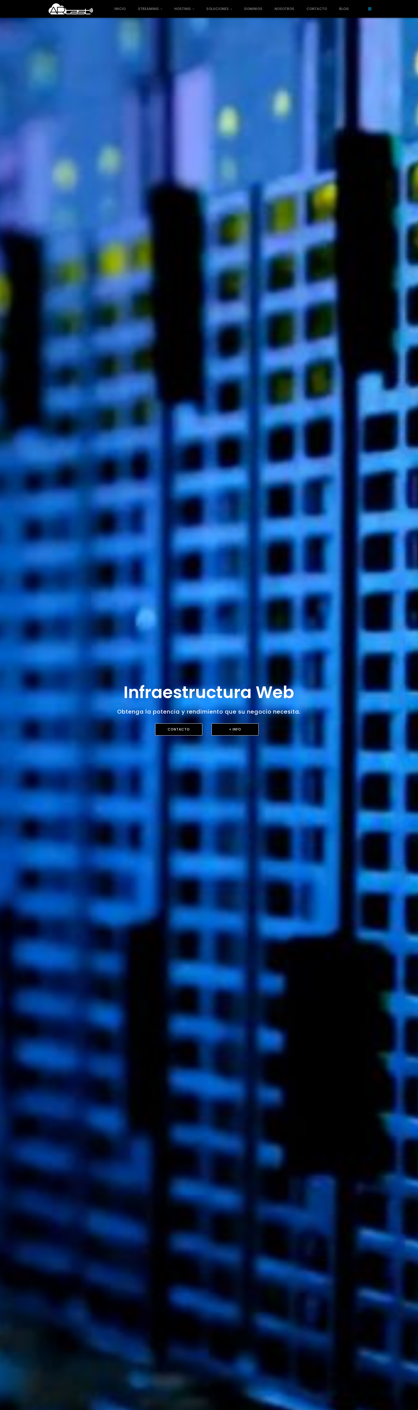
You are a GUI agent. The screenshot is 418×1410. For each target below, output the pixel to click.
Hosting (184, 8)
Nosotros (284, 8)
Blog (344, 8)
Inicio (120, 8)
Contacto (316, 8)
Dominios (253, 8)
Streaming (150, 8)
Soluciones (219, 8)
